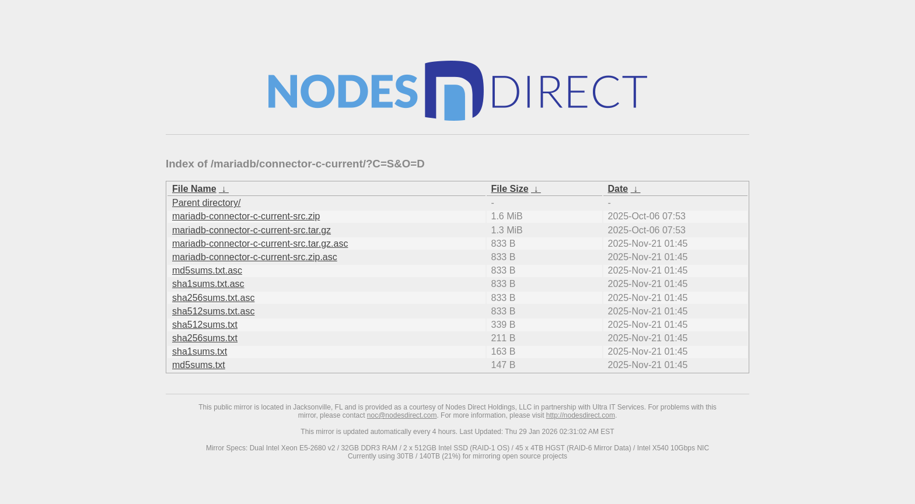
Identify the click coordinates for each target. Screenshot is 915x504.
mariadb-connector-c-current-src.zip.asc (254, 257)
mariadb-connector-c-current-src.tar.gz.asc (260, 244)
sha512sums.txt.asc (213, 311)
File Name (194, 189)
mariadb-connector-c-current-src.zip (246, 216)
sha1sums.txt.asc (208, 284)
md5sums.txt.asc (207, 270)
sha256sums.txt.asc (213, 298)
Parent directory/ (206, 203)
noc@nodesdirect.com (402, 415)
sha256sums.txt (205, 338)
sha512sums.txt (205, 325)
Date (618, 189)
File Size (510, 189)
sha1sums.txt (199, 351)
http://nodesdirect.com (580, 415)
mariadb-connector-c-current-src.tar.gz (251, 230)
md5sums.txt (198, 365)
